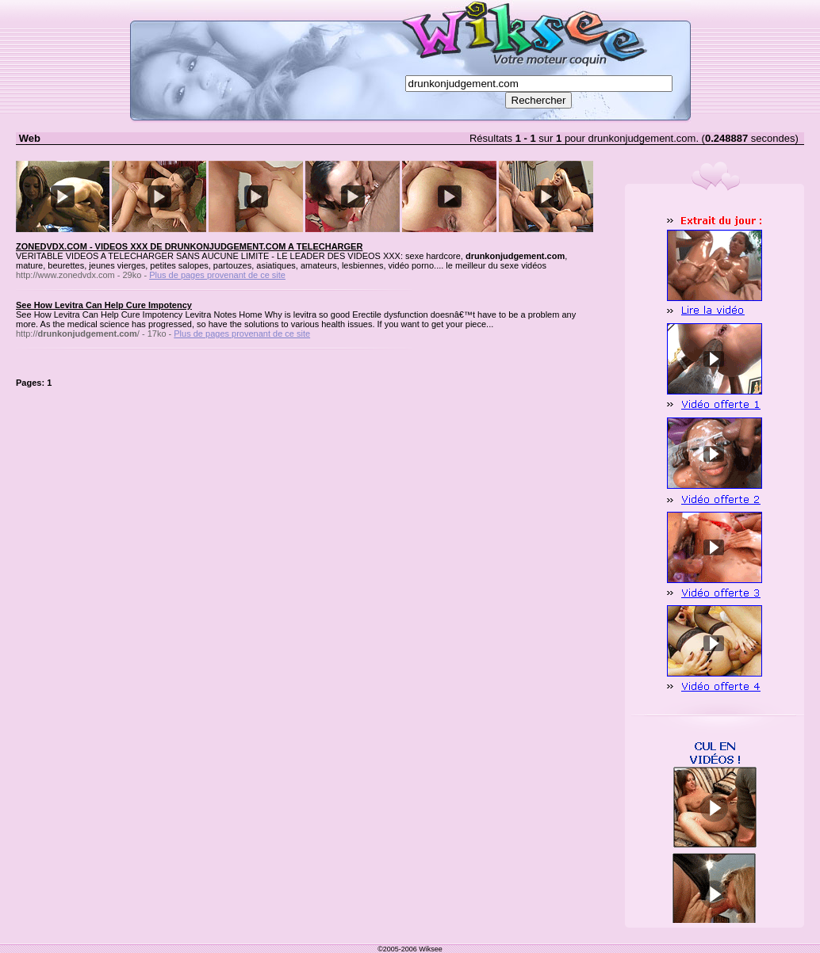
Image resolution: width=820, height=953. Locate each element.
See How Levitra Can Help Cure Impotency (104, 305)
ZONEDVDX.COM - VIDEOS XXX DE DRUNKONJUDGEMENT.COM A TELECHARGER (189, 246)
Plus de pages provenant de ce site (217, 275)
